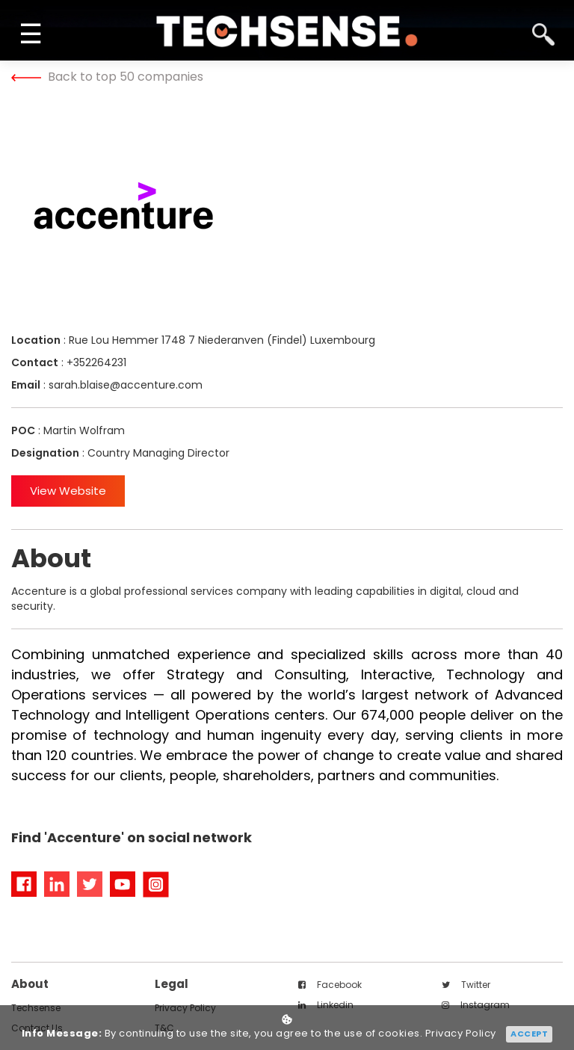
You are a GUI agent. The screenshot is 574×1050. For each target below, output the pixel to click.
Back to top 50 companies (107, 76)
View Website (68, 490)
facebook (330, 984)
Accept (529, 1034)
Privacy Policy (460, 1034)
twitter (466, 984)
